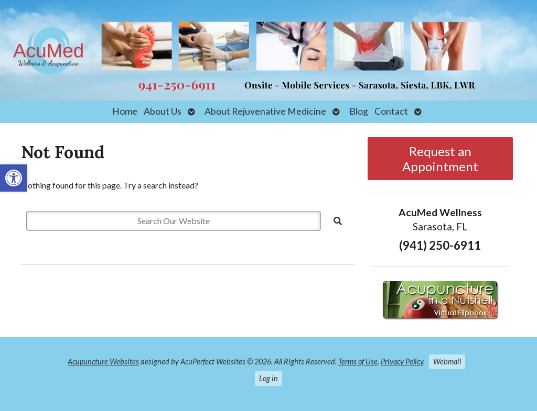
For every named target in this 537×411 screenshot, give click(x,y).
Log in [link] (268, 378)
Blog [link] (358, 111)
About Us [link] (162, 111)
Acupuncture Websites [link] (103, 361)
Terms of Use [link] (358, 361)
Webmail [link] (447, 361)
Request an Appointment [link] (440, 158)
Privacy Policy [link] (402, 361)
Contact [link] (391, 111)
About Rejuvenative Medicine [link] (265, 111)
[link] (13, 178)
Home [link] (124, 111)
